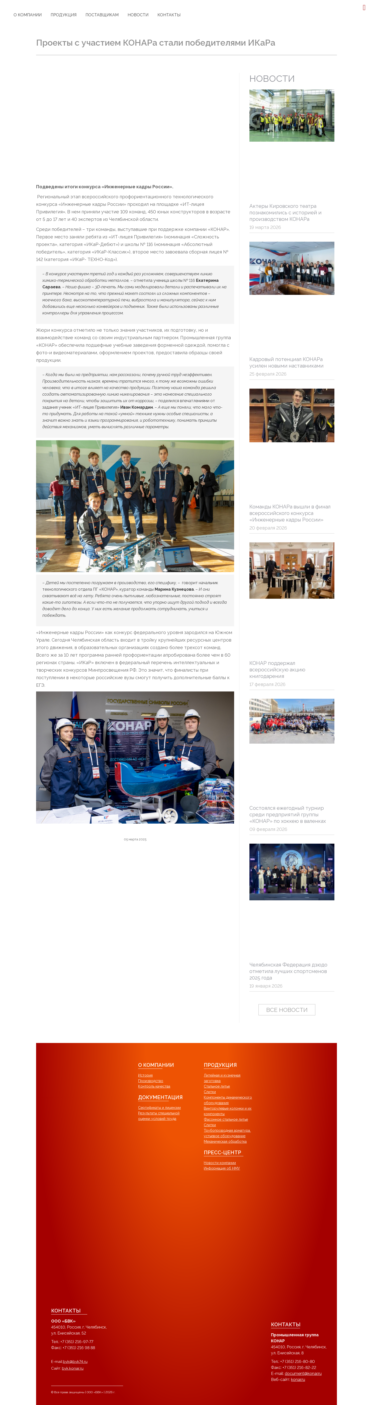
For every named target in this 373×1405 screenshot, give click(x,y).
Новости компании (220, 1163)
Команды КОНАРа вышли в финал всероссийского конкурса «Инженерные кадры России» (290, 513)
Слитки (210, 1092)
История (145, 1075)
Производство (150, 1081)
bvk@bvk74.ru (75, 1361)
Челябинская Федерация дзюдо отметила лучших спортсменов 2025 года (288, 971)
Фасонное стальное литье (226, 1119)
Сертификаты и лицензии (159, 1108)
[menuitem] (28, 15)
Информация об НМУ (222, 1168)
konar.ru (298, 1379)
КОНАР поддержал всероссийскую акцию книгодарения (277, 669)
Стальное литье (217, 1086)
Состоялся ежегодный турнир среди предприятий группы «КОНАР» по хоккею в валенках (287, 814)
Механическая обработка (225, 1141)
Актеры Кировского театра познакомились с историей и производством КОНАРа (285, 212)
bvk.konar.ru (72, 1368)
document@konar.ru (303, 1373)
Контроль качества (154, 1086)
